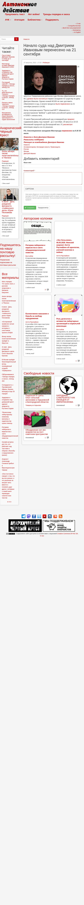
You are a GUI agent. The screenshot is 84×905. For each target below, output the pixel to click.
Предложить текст (15, 14)
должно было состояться (37, 99)
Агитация (19, 20)
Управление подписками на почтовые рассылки (8, 262)
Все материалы (10, 275)
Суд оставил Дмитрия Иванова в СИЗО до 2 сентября (8, 57)
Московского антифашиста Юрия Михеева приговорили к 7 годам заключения (8, 116)
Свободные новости (39, 373)
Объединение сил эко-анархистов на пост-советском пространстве (37, 432)
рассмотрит (68, 124)
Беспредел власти (43, 147)
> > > (9, 502)
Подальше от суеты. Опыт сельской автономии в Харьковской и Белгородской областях (37, 398)
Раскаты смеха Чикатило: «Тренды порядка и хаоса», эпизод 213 (8, 106)
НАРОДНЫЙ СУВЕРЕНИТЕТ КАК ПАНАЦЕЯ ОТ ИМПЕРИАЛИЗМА (65, 398)
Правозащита (55, 147)
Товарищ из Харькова (33, 405)
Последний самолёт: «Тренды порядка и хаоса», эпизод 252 (8, 84)
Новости (26, 39)
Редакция (46, 62)
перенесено (67, 131)
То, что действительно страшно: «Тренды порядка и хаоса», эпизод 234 (8, 95)
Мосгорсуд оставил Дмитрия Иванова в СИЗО (8, 65)
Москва (26, 151)
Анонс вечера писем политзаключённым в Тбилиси (11, 154)
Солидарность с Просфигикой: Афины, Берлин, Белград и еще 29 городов (8, 389)
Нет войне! (34, 14)
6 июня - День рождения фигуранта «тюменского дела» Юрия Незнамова (8, 207)
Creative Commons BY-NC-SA (67, 533)
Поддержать (52, 20)
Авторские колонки (38, 218)
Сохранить (30, 208)
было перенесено (63, 104)
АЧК (8, 20)
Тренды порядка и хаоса (56, 14)
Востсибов (29, 256)
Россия (26, 149)
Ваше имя (27, 162)
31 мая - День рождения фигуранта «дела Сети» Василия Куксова (8, 351)
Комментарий (29, 170)
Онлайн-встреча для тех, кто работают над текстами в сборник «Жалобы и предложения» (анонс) (8, 448)
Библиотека (35, 20)
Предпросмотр (43, 208)
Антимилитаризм (30, 147)
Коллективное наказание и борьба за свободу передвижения (37, 316)
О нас (42, 536)
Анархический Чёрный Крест (10, 131)
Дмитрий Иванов (30, 153)
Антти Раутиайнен (62, 256)
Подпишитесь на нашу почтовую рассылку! (10, 250)
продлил (70, 119)
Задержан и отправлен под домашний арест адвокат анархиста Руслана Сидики (8, 75)
